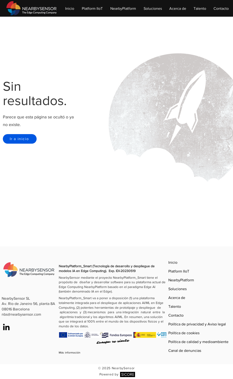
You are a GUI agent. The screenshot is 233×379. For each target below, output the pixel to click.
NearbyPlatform (178, 280)
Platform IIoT (178, 271)
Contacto (176, 315)
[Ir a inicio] (20, 139)
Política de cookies (178, 333)
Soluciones (177, 289)
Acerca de (176, 298)
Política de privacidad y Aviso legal (178, 324)
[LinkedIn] (6, 327)
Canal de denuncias (178, 351)
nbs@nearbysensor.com (21, 314)
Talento (174, 306)
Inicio (172, 262)
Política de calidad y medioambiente (178, 342)
